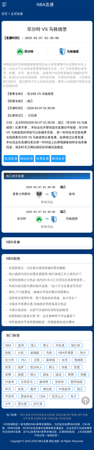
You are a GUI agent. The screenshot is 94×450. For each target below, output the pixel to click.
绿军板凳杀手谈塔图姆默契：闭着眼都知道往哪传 (42, 322)
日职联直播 (64, 418)
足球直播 (17, 13)
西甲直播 (71, 414)
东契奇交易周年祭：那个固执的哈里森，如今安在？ (43, 298)
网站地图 (54, 441)
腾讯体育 (58, 158)
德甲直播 (82, 414)
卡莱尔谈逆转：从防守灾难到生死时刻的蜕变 (39, 310)
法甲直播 (28, 418)
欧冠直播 (49, 414)
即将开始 (47, 202)
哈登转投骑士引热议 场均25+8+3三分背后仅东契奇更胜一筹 (48, 280)
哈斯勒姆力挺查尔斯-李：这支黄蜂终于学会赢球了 (42, 316)
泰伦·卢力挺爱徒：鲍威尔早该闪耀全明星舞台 (39, 292)
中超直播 (52, 418)
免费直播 (42, 158)
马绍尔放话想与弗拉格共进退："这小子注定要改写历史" (46, 286)
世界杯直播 (37, 414)
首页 (4, 13)
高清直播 (11, 158)
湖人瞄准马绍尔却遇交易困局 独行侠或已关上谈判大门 (45, 274)
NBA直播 (25, 414)
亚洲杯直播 (40, 418)
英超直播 (61, 414)
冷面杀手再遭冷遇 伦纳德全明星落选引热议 (37, 304)
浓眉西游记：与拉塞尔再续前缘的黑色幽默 (37, 268)
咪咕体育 (27, 158)
